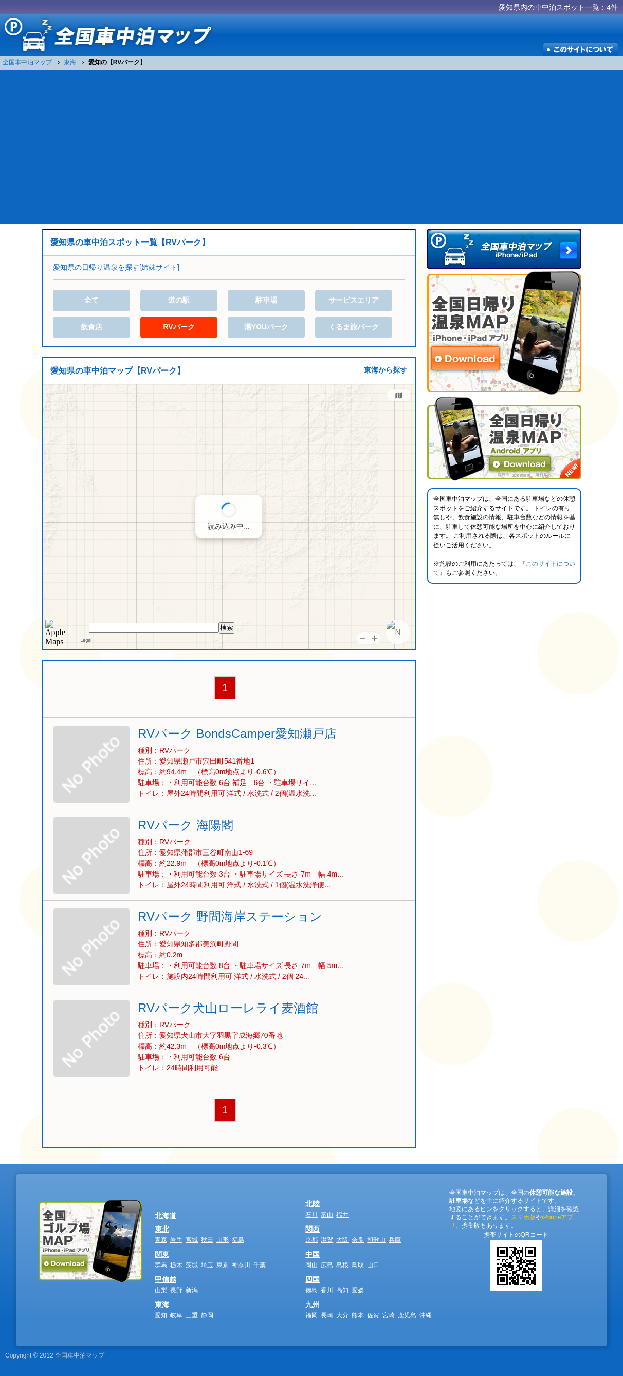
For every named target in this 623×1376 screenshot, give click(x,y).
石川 (311, 1214)
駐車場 (266, 300)
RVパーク (178, 327)
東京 (222, 1265)
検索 (226, 627)
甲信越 (165, 1279)
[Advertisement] (311, 146)
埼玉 (207, 1265)
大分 (342, 1315)
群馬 (161, 1265)
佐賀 (373, 1315)
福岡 (311, 1315)
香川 (327, 1290)
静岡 (207, 1315)
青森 (161, 1239)
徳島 (311, 1290)
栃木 (176, 1265)
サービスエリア (353, 300)
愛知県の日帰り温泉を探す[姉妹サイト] (116, 267)
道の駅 (179, 300)
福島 (238, 1239)
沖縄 (425, 1315)
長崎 (327, 1315)
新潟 (192, 1290)
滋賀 (327, 1239)
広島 (327, 1265)
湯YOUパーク (266, 327)
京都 (311, 1239)
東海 (162, 1304)
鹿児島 (407, 1315)
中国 (312, 1254)
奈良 (358, 1239)
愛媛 (358, 1290)
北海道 (165, 1216)
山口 (373, 1265)
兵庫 (395, 1239)
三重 (192, 1315)
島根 (342, 1265)
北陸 (312, 1204)
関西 (312, 1229)
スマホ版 (523, 1217)
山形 (222, 1239)
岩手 (176, 1239)
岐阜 (176, 1315)
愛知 (161, 1315)
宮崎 (388, 1315)
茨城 (192, 1265)
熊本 (358, 1315)
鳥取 (358, 1265)
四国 (312, 1279)
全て (91, 300)
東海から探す (385, 370)
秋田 (207, 1239)
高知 (342, 1290)
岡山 (311, 1265)
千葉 (259, 1265)
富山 (327, 1214)
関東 (162, 1254)
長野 (176, 1290)
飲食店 (91, 327)
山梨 (161, 1290)
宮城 (192, 1239)
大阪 (342, 1239)
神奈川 (241, 1265)
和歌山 (376, 1239)
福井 (342, 1214)
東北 (162, 1229)
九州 (312, 1304)
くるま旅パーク (353, 327)
